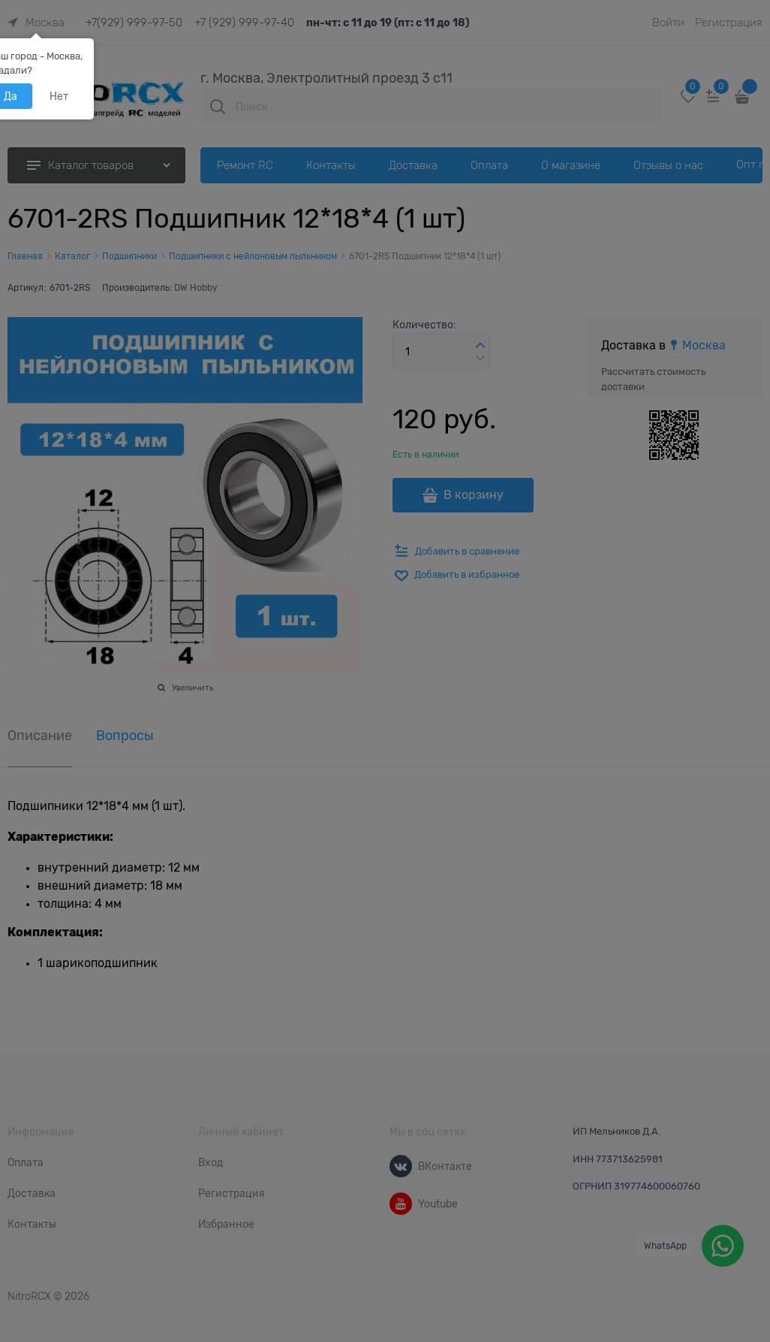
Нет (59, 96)
